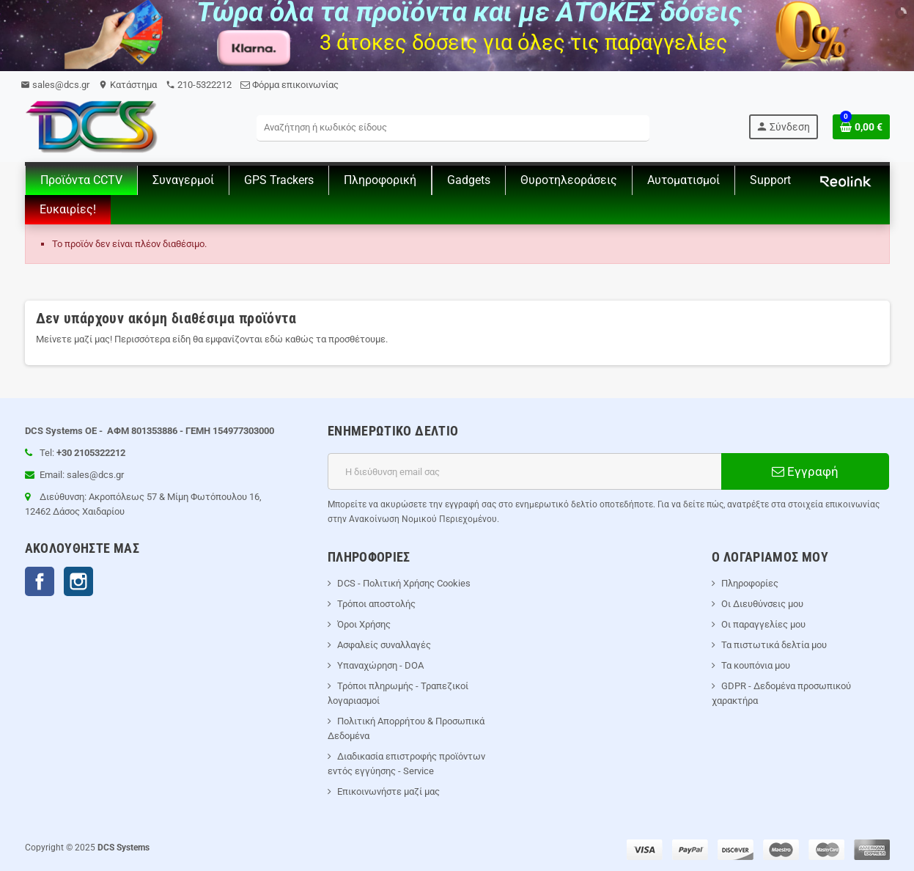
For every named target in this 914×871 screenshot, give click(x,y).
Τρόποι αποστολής (376, 603)
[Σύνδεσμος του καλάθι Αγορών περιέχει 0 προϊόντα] (861, 126)
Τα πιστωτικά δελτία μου (774, 644)
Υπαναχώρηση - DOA (380, 665)
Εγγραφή (805, 471)
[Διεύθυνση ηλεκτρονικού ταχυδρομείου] (524, 471)
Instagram (78, 581)
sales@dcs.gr (55, 84)
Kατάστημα (127, 84)
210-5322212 (199, 84)
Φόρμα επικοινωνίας (289, 84)
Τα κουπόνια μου (755, 665)
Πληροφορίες (749, 583)
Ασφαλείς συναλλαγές (384, 644)
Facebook (39, 581)
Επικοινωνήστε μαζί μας (388, 791)
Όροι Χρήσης (364, 624)
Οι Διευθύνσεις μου (762, 603)
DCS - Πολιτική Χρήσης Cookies (404, 583)
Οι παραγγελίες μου (763, 624)
